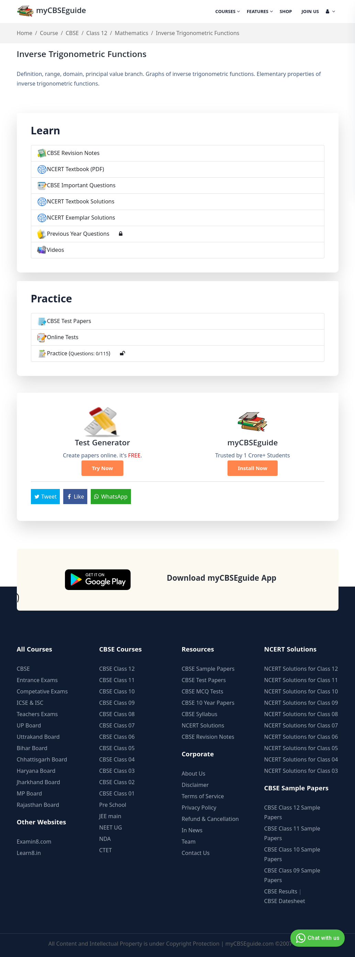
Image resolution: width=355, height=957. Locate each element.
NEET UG (110, 827)
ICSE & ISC (30, 702)
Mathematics (131, 33)
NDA (105, 839)
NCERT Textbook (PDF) (75, 169)
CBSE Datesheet (284, 901)
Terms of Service (203, 796)
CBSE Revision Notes (73, 153)
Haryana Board (36, 771)
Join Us (310, 12)
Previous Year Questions (78, 233)
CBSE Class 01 (117, 793)
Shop (286, 12)
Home (25, 33)
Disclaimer (195, 785)
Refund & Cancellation (210, 819)
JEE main (110, 816)
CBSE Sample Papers (208, 668)
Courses (227, 12)
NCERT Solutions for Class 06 (301, 737)
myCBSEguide (52, 11)
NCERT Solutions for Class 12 (301, 668)
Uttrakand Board (38, 737)
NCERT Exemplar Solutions (81, 217)
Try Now (102, 468)
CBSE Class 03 (117, 771)
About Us (194, 773)
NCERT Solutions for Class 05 (301, 748)
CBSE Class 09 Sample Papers (292, 875)
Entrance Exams (37, 680)
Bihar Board (32, 748)
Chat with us (317, 938)
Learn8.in (29, 853)
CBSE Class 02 (117, 782)
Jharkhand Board (38, 782)
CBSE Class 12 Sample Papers (292, 812)
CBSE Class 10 (117, 691)
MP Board (29, 793)
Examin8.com (34, 841)
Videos (55, 250)
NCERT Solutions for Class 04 (301, 759)
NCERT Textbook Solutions (80, 201)
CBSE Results (280, 891)
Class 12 (96, 33)
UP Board (29, 725)
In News (192, 830)
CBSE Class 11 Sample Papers (292, 833)
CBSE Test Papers (69, 321)
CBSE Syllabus (200, 714)
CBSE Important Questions (81, 185)
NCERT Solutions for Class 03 (301, 771)
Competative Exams (42, 691)
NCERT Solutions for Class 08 (301, 714)
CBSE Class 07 (117, 725)
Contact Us (196, 853)
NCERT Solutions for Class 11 (301, 680)
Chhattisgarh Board (42, 759)
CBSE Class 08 (117, 714)
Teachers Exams (37, 714)
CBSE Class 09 (117, 702)
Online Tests (63, 337)
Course (49, 33)
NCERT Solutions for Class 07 (301, 725)
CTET (105, 850)
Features (260, 12)
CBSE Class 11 (117, 680)
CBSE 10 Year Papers (208, 702)
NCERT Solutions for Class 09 (301, 702)
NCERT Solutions (203, 725)
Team (189, 841)
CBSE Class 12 (117, 668)
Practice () (78, 353)
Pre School (112, 805)
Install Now (252, 468)
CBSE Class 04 (117, 759)
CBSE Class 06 (117, 737)
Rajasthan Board (38, 805)
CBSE (72, 33)
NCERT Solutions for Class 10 (301, 691)
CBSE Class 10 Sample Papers (292, 854)
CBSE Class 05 (117, 748)
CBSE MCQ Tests (202, 691)
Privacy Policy (199, 807)
